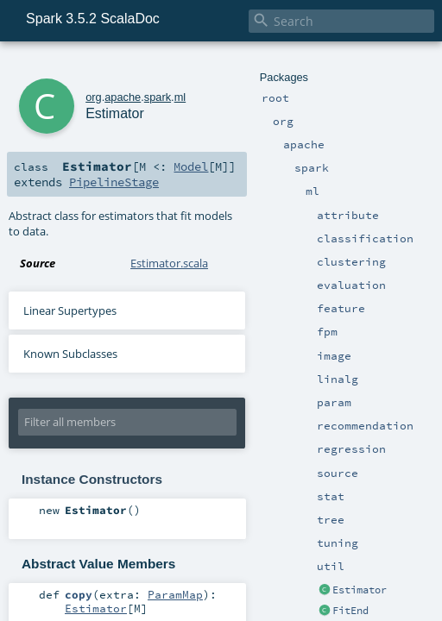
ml (180, 97)
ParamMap (175, 594)
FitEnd (350, 611)
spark (157, 97)
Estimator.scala (169, 263)
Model (191, 166)
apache (122, 97)
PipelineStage (114, 182)
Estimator (359, 590)
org (93, 97)
